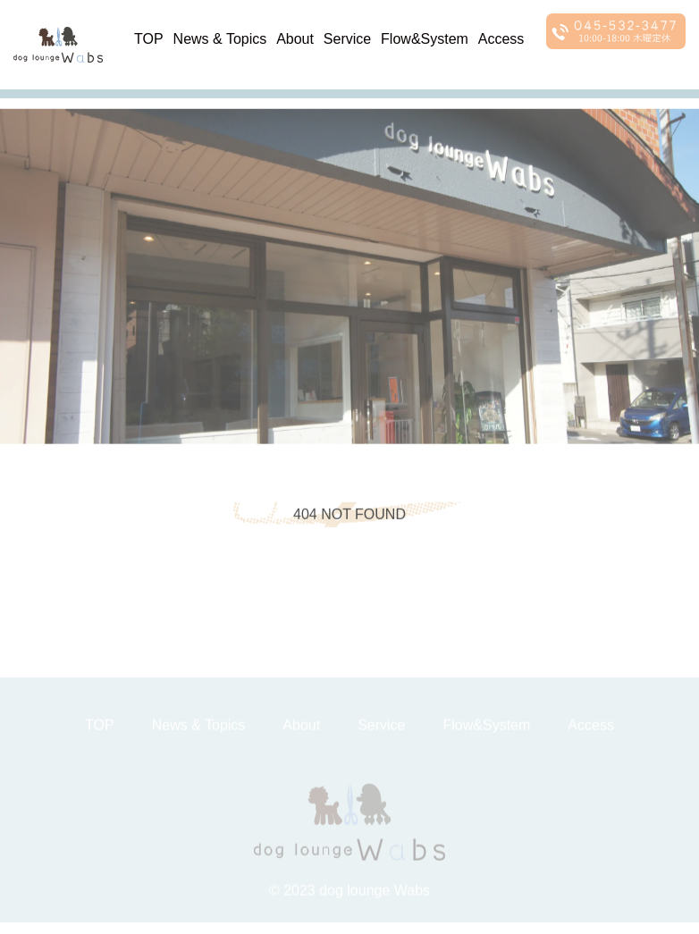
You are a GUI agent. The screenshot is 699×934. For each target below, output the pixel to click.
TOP (149, 38)
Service (347, 38)
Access (501, 38)
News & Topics (220, 38)
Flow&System (424, 38)
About (295, 38)
